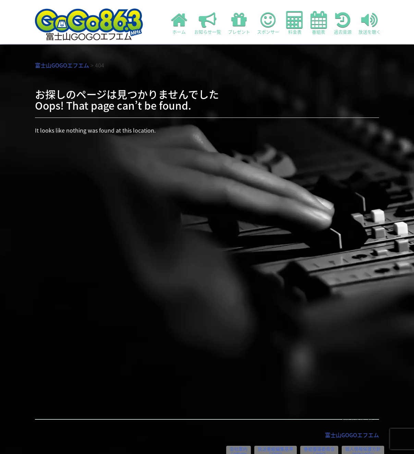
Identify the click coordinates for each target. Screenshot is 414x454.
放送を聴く (369, 23)
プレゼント (239, 23)
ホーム (179, 23)
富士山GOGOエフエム (62, 65)
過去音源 (343, 23)
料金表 (295, 23)
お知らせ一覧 (207, 23)
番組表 (318, 23)
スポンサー (268, 23)
